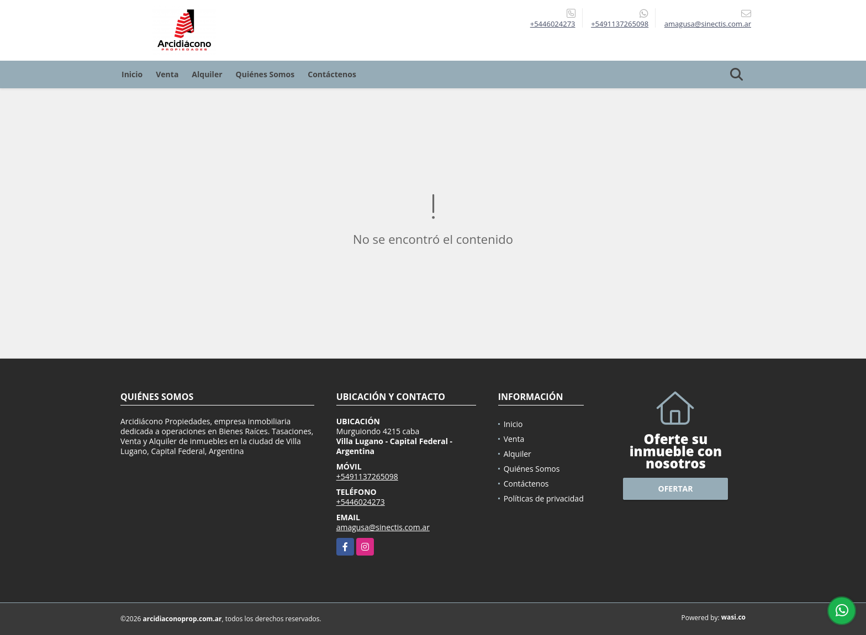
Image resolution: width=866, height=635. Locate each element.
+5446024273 (552, 24)
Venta (167, 74)
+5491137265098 (619, 24)
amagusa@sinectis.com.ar (383, 527)
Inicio (132, 74)
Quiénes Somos (265, 74)
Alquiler (207, 74)
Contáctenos (332, 74)
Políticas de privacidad (544, 498)
